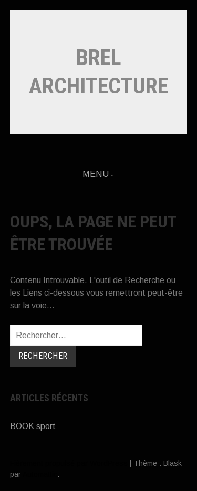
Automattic (40, 474)
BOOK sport (33, 426)
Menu (95, 174)
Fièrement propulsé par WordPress (69, 463)
